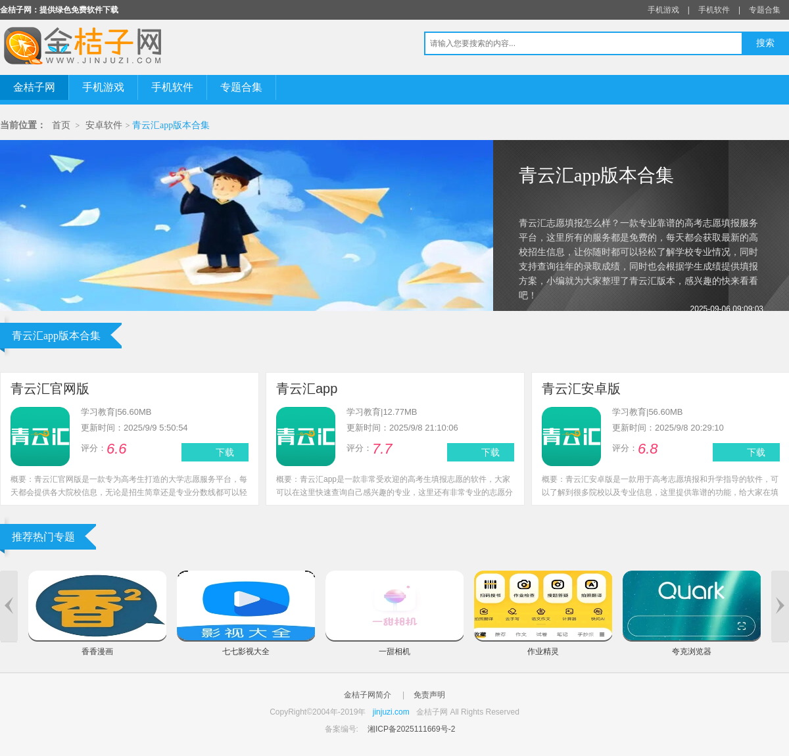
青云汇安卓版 (581, 388)
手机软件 (714, 9)
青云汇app (306, 388)
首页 (61, 125)
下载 (225, 452)
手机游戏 (663, 9)
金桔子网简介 (367, 694)
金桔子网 (34, 87)
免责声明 (429, 694)
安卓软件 (103, 125)
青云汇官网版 (50, 388)
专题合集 (764, 9)
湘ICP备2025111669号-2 (411, 729)
